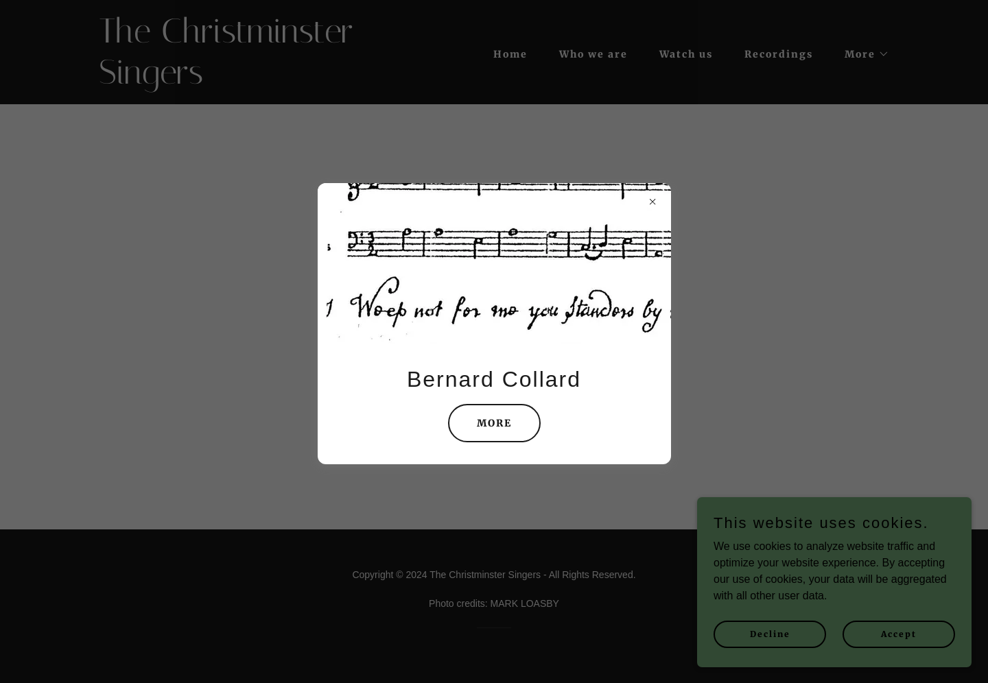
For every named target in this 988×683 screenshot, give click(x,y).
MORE (494, 423)
